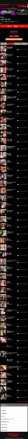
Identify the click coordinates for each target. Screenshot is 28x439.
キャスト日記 (10, 43)
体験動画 (16, 26)
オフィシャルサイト (5, 23)
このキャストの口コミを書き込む (14, 39)
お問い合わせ (4, 424)
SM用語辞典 (4, 413)
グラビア (22, 26)
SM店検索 (3, 410)
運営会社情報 (4, 427)
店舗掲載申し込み (5, 421)
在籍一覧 (9, 26)
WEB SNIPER (4, 430)
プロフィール (3, 43)
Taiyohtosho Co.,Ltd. (13, 438)
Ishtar (10, 8)
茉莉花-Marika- (14, 8)
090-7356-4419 (5, 19)
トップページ (3, 8)
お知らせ (3, 416)
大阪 (7, 8)
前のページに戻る (22, 401)
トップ (3, 26)
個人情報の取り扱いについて (8, 419)
